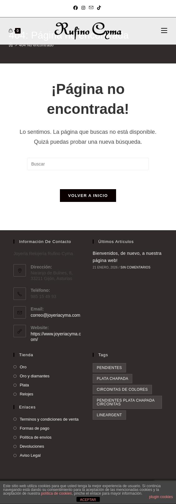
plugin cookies (161, 497)
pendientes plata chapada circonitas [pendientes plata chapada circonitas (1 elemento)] (126, 402)
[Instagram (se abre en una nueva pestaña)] (83, 8)
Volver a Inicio (88, 195)
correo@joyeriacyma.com (55, 315)
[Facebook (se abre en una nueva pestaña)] (76, 8)
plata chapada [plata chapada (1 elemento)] (112, 378)
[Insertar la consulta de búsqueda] (88, 164)
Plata (24, 385)
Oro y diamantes (34, 376)
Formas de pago (34, 428)
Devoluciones (32, 446)
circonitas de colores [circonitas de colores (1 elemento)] (122, 389)
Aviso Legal (30, 455)
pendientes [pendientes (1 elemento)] (109, 368)
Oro (23, 367)
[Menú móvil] (164, 31)
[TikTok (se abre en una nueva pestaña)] (99, 8)
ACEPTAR (88, 500)
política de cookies (56, 493)
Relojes (26, 394)
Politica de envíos (35, 437)
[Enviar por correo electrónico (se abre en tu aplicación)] (91, 8)
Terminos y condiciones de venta (49, 419)
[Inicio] (11, 45)
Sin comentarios (135, 267)
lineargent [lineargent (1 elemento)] (109, 415)
